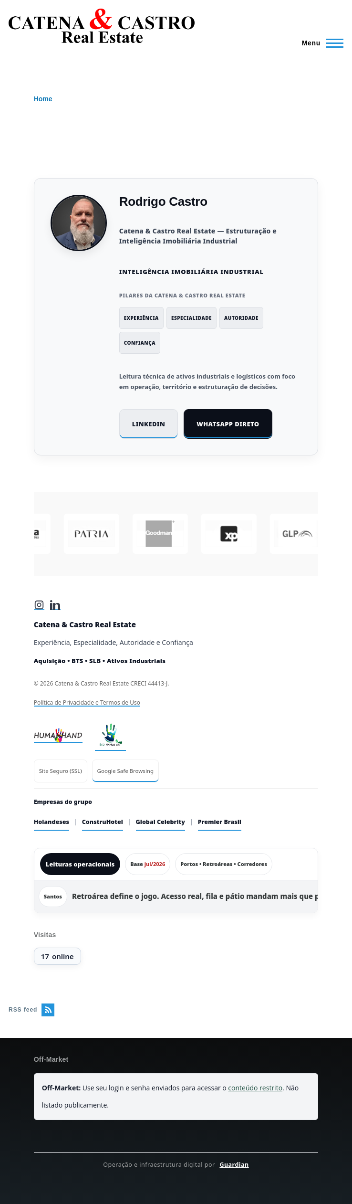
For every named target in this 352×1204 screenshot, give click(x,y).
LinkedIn (149, 424)
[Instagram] (39, 605)
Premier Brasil (219, 822)
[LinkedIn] (55, 605)
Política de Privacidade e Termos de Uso (87, 702)
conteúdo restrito (255, 1087)
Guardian (233, 1165)
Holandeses (51, 822)
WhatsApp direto (228, 424)
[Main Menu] (319, 43)
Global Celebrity (160, 822)
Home (43, 99)
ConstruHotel (102, 822)
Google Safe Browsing (125, 770)
